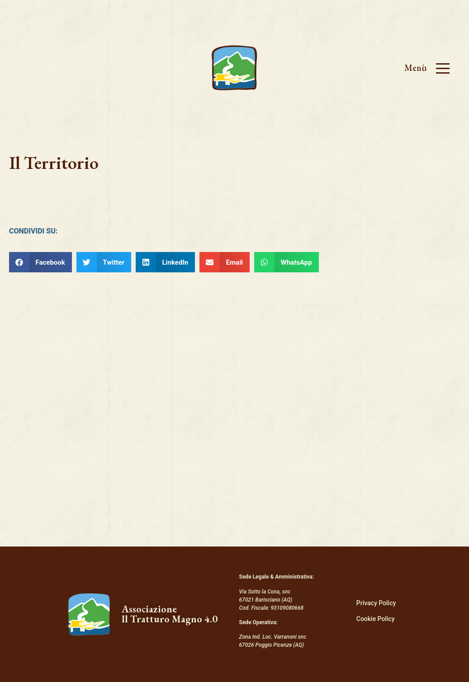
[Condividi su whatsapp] (286, 262)
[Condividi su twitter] (103, 262)
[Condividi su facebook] (40, 262)
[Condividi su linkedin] (165, 262)
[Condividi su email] (224, 262)
